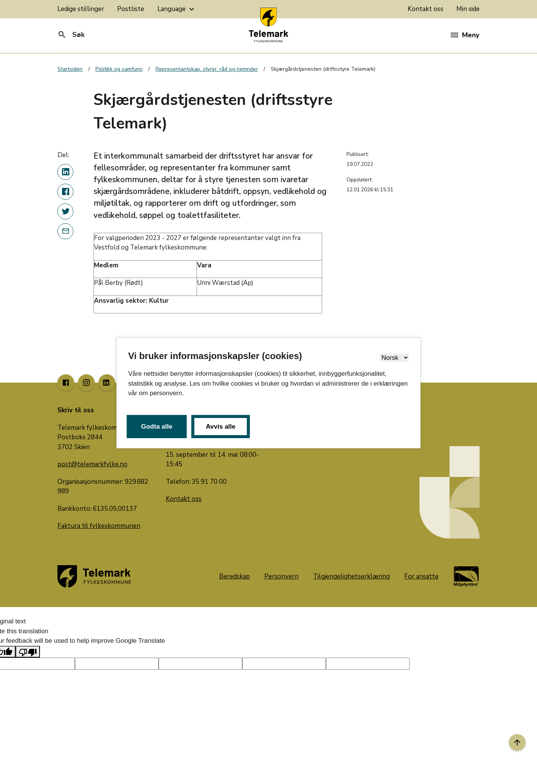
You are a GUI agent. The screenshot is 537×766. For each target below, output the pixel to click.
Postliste (130, 9)
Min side (468, 9)
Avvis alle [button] (220, 426)
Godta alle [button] (156, 426)
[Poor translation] (28, 652)
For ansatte (421, 576)
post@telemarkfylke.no (92, 464)
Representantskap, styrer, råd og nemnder (207, 69)
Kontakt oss (425, 9)
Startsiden (70, 69)
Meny (465, 35)
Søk (70, 34)
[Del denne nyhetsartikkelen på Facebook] (65, 192)
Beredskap (234, 576)
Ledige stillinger (80, 9)
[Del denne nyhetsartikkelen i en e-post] (65, 231)
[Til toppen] (517, 742)
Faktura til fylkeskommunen (98, 525)
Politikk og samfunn (119, 69)
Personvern (281, 576)
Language (176, 9)
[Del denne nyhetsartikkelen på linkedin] (65, 172)
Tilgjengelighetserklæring (351, 576)
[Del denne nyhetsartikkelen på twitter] (65, 211)
